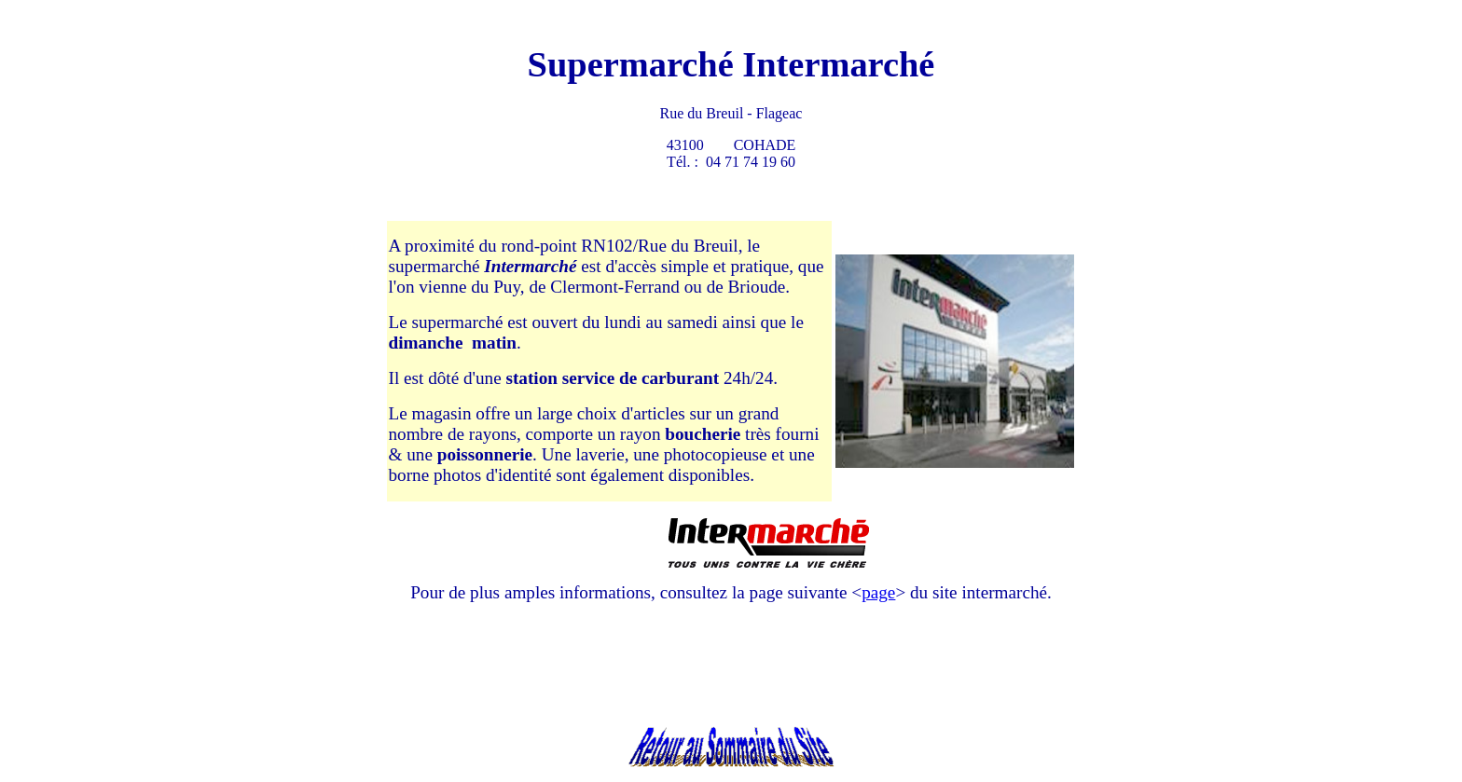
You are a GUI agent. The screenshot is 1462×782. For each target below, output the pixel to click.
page (878, 592)
